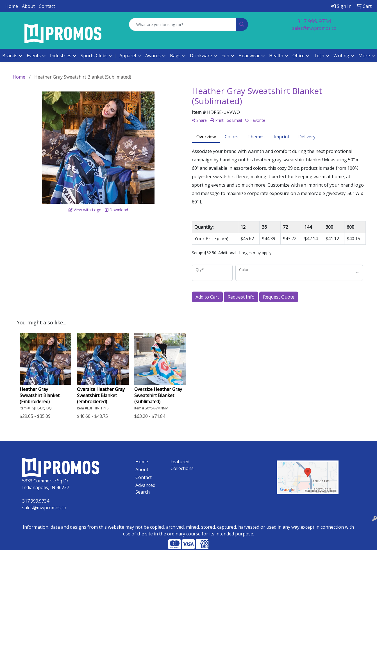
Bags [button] (175, 55)
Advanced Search (145, 488)
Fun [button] (225, 55)
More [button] (364, 55)
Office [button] (298, 55)
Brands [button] (9, 55)
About (28, 6)
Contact (47, 6)
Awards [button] (153, 55)
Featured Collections (182, 465)
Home (11, 6)
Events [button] (34, 55)
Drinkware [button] (201, 55)
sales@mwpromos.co (314, 28)
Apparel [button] (127, 55)
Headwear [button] (249, 55)
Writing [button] (341, 55)
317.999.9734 (314, 21)
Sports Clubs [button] (94, 55)
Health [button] (276, 55)
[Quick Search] (182, 24)
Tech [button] (319, 55)
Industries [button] (60, 55)
